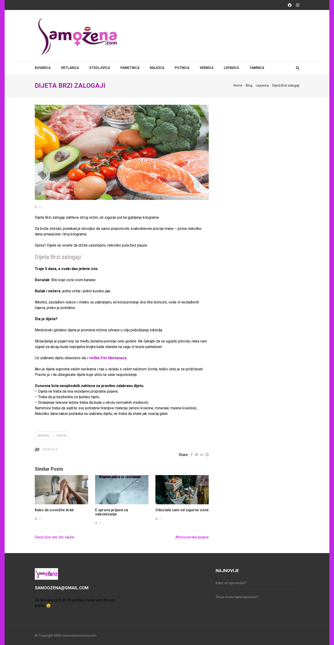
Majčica (157, 68)
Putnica (182, 68)
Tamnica (256, 68)
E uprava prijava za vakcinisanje (111, 512)
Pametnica (129, 68)
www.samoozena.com (79, 635)
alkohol (43, 435)
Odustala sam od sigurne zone (182, 510)
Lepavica (231, 68)
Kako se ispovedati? (231, 583)
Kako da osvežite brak (54, 510)
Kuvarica (43, 68)
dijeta (61, 435)
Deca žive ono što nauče (54, 537)
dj (41, 206)
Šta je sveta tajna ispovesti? (237, 597)
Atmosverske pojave (192, 537)
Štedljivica (99, 68)
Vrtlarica (70, 68)
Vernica (206, 68)
